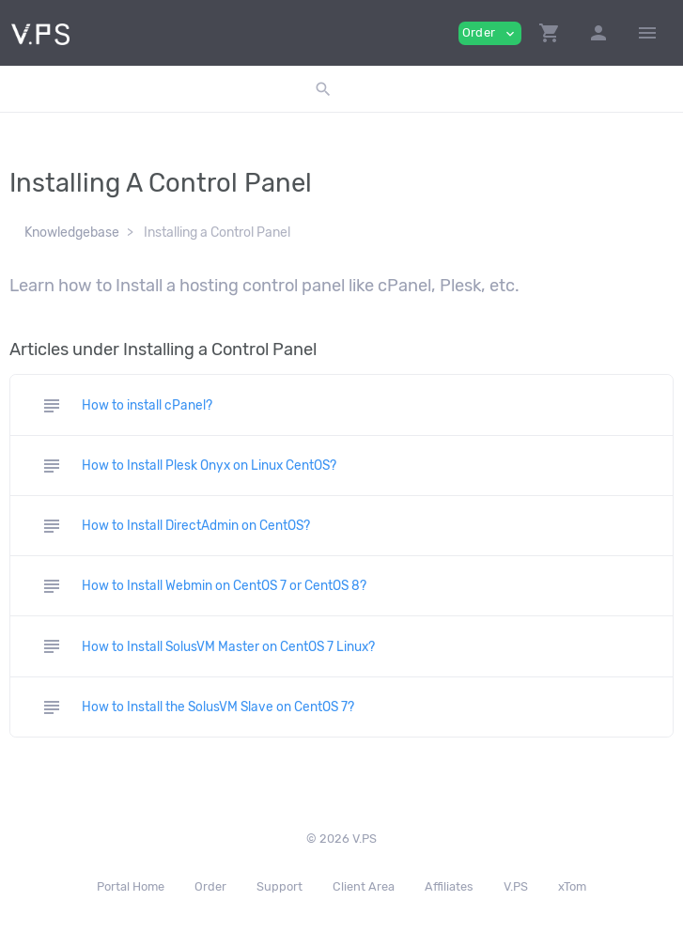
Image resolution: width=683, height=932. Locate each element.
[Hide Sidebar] (647, 33)
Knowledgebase (71, 233)
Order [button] (490, 33)
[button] (550, 33)
